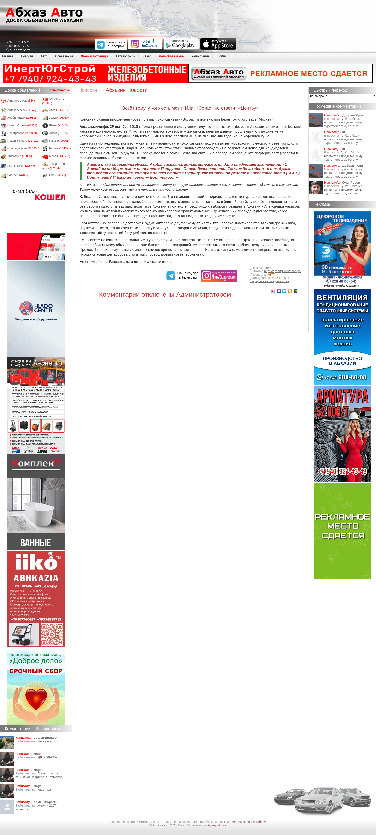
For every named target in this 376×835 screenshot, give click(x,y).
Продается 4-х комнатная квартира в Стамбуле (38, 775)
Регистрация (201, 56)
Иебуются (44, 741)
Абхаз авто (161, 825)
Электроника (22, 133)
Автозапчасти (21, 110)
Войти (221, 56)
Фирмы (57, 175)
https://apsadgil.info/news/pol (282, 271)
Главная (7, 56)
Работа (60, 148)
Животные (19, 156)
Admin (268, 268)
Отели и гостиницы (94, 56)
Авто (44, 56)
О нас (147, 56)
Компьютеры (22, 165)
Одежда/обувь (22, 125)
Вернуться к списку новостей (269, 281)
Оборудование (23, 148)
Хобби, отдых (21, 117)
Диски (58, 133)
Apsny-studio (217, 825)
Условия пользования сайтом (245, 821)
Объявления (64, 56)
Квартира (44, 789)
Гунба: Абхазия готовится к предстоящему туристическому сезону (343, 122)
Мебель (59, 156)
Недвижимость (23, 140)
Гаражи (58, 140)
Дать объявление (171, 56)
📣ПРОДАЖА (47, 757)
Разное (18, 175)
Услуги (59, 117)
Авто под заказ (21, 100)
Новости (27, 56)
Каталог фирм (125, 56)
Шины (58, 125)
